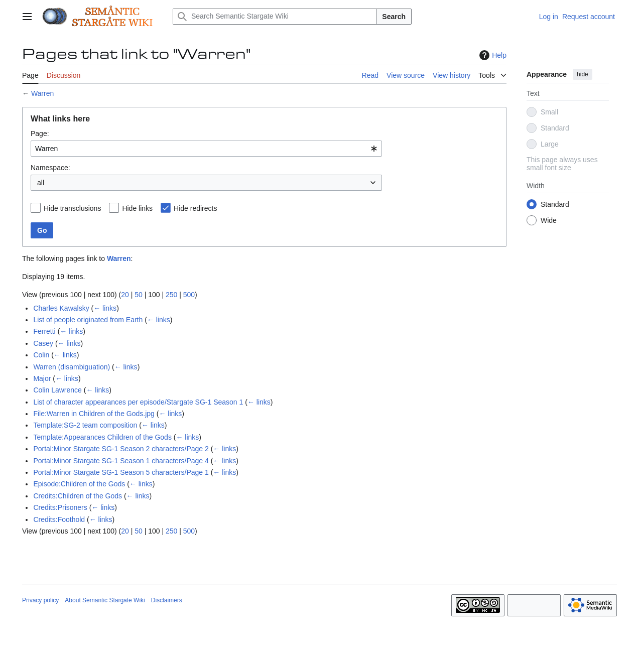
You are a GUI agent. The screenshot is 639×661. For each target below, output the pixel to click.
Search (394, 17)
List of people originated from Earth (88, 320)
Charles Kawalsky (61, 308)
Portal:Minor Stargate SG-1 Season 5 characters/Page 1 (120, 472)
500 (189, 295)
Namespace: (50, 168)
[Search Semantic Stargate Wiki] (274, 17)
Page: (40, 133)
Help (491, 55)
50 (139, 295)
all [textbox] (40, 183)
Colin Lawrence (57, 390)
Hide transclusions (72, 208)
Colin (41, 355)
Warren (42, 93)
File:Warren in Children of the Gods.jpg (93, 414)
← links (104, 308)
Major (42, 378)
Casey (43, 343)
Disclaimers (166, 600)
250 (171, 295)
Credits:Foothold (59, 519)
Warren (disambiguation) (71, 367)
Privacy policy (40, 600)
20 (125, 295)
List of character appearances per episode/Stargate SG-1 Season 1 (138, 402)
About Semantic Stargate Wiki (105, 600)
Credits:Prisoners (60, 507)
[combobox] (206, 149)
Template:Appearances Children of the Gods (102, 437)
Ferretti (44, 331)
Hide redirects (195, 208)
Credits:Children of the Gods (77, 496)
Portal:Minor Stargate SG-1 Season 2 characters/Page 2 (120, 449)
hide (582, 74)
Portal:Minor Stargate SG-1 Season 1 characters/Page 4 (120, 461)
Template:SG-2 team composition (85, 425)
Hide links (137, 208)
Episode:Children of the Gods (79, 484)
